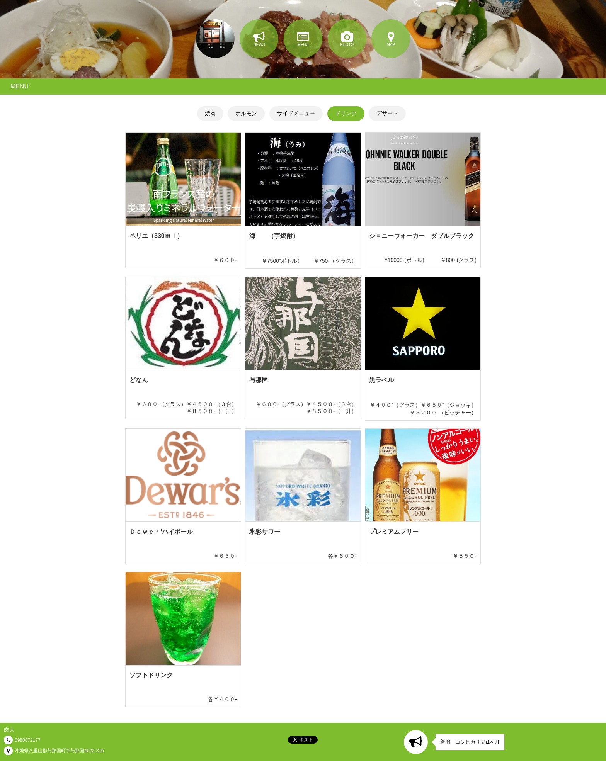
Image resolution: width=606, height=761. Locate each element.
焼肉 (210, 113)
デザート (387, 113)
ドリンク (346, 113)
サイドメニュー (296, 113)
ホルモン (246, 113)
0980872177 (28, 740)
